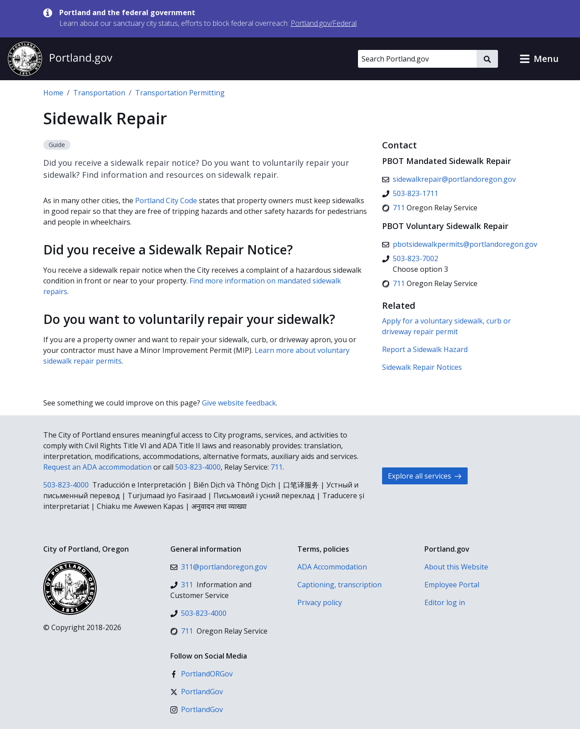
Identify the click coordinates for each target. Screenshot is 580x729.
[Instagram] (196, 709)
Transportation (99, 93)
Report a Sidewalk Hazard (425, 349)
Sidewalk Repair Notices (422, 367)
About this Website (456, 567)
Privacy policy (319, 602)
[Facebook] (201, 673)
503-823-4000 (198, 467)
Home (53, 93)
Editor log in (444, 602)
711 (277, 467)
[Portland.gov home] (59, 59)
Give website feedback (239, 403)
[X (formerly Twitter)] (196, 691)
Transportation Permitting (180, 93)
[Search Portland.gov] (417, 59)
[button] (539, 58)
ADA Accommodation (332, 567)
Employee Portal (451, 585)
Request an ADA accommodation (97, 467)
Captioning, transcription (339, 585)
